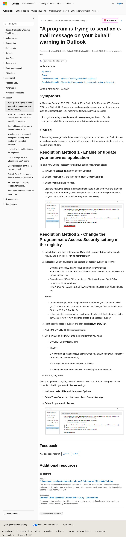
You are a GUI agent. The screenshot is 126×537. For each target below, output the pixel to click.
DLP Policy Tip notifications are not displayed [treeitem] (21, 151)
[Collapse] (33, 18)
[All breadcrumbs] (42, 20)
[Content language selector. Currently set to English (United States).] (15, 525)
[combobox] (18, 24)
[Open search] (113, 3)
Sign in (120, 3)
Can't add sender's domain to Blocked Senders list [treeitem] (20, 127)
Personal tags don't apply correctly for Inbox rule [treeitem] (18, 184)
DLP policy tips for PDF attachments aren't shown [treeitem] (18, 159)
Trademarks (7, 535)
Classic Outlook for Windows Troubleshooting (66, 20)
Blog (37, 531)
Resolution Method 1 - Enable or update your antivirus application (69, 79)
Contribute (48, 531)
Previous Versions (24, 531)
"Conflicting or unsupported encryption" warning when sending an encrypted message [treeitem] (19, 139)
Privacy (59, 531)
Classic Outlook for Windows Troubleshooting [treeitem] (17, 31)
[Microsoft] (5, 3)
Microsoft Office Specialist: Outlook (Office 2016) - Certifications (69, 498)
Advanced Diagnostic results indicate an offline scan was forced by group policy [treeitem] (20, 117)
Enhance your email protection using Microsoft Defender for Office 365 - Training (76, 481)
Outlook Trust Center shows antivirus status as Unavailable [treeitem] (20, 176)
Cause (44, 75)
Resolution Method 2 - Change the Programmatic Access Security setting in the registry (78, 82)
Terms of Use (100, 531)
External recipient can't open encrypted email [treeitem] (20, 167)
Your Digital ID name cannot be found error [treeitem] (21, 192)
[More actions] (121, 20)
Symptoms (46, 71)
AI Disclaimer (7, 531)
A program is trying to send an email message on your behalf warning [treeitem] (20, 106)
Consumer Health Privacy (78, 531)
